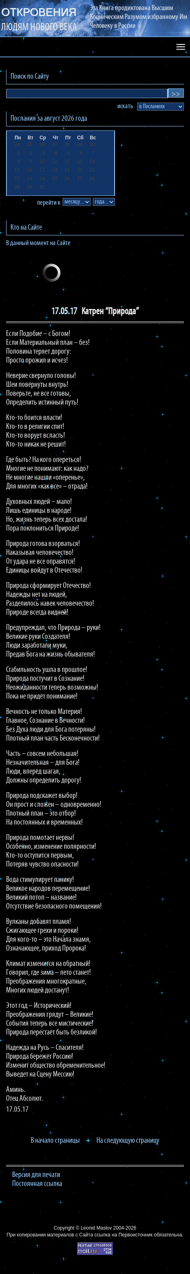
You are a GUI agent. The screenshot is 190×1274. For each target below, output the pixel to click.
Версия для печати (36, 1175)
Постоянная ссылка (37, 1184)
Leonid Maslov (96, 1228)
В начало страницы (55, 1141)
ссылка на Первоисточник (123, 1235)
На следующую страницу (127, 1141)
